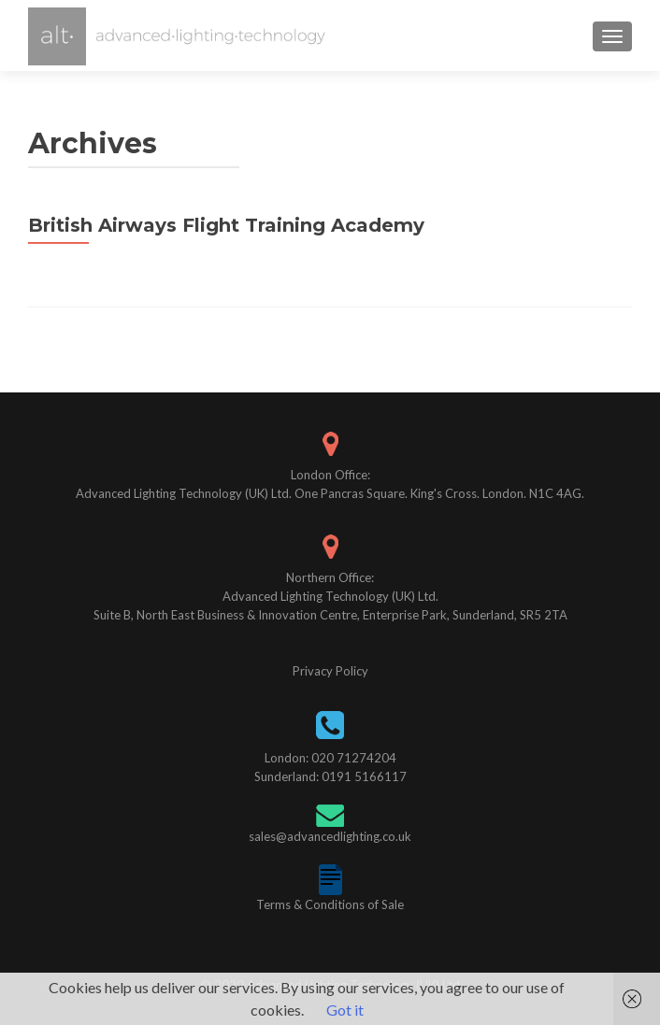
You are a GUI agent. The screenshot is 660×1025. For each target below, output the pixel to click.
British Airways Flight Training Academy (226, 225)
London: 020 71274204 (330, 757)
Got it (345, 1009)
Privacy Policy (330, 670)
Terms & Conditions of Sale (330, 904)
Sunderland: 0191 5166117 (330, 776)
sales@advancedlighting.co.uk (330, 836)
